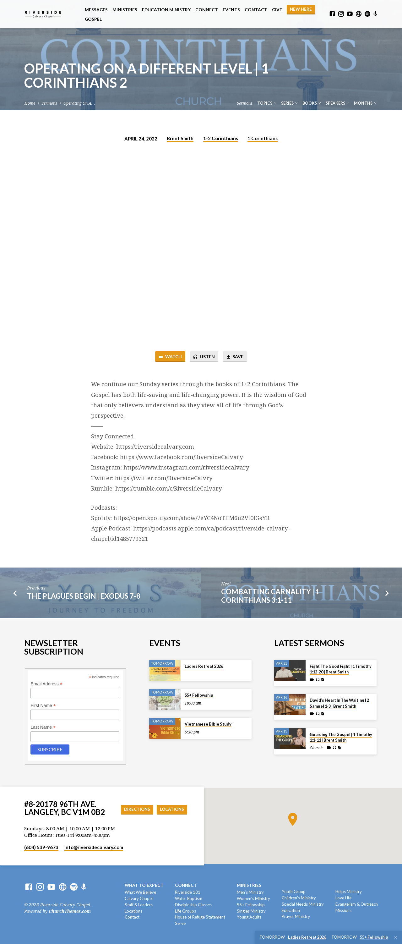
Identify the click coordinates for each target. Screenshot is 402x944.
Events (231, 9)
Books (312, 103)
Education (291, 910)
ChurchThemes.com (70, 911)
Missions (343, 910)
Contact (256, 9)
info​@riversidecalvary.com (93, 847)
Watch (168, 357)
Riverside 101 (187, 892)
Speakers (338, 103)
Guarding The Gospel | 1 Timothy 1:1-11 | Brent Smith (341, 737)
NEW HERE (301, 9)
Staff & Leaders (139, 904)
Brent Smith (180, 138)
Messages (96, 9)
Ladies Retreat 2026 (204, 666)
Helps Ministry (348, 891)
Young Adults (249, 916)
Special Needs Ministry (303, 904)
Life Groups (185, 911)
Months (366, 103)
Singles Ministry (251, 911)
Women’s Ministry (253, 898)
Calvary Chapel (139, 898)
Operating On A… (79, 103)
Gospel (93, 19)
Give (277, 9)
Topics (267, 103)
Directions (134, 809)
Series (290, 103)
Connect (206, 9)
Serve (180, 923)
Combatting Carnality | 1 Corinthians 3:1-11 (270, 596)
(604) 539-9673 (41, 847)
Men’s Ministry (250, 892)
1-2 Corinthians (220, 138)
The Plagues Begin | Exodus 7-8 (83, 596)
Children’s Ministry (299, 897)
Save (235, 357)
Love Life (343, 897)
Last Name (43, 727)
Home (29, 103)
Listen (203, 357)
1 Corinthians (262, 138)
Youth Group (294, 891)
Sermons (49, 103)
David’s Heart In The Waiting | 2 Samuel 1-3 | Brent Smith (339, 703)
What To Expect (144, 885)
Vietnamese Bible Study (208, 724)
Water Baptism (188, 898)
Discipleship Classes (193, 904)
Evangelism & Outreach (356, 904)
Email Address (46, 684)
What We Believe (140, 892)
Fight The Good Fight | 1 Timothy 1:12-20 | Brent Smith (341, 669)
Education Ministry (166, 9)
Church (316, 748)
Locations (171, 809)
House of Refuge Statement (200, 916)
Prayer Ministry (296, 916)
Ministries (124, 9)
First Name (43, 706)
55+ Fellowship (199, 695)
